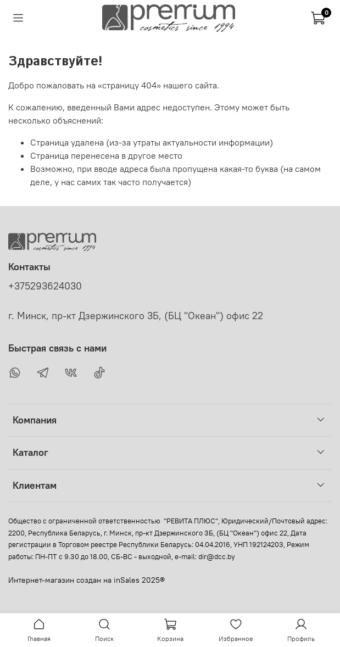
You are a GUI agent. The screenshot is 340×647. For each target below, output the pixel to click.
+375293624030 (45, 286)
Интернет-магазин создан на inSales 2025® (86, 580)
